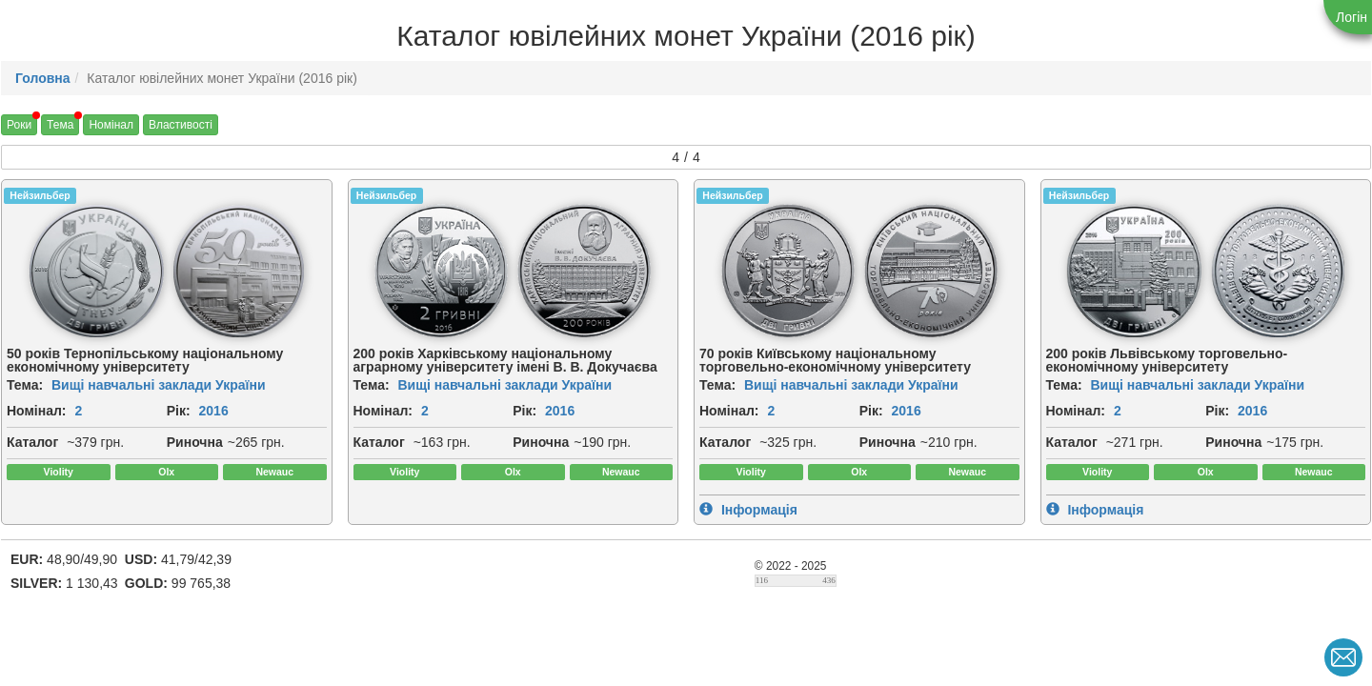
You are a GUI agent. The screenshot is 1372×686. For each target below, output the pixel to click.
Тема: (25, 385)
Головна (43, 78)
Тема (60, 124)
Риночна (195, 442)
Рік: (179, 410)
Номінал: (37, 410)
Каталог (32, 442)
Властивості (180, 124)
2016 (214, 410)
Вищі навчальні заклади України (158, 385)
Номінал (111, 124)
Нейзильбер (40, 195)
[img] (96, 270)
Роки (19, 124)
